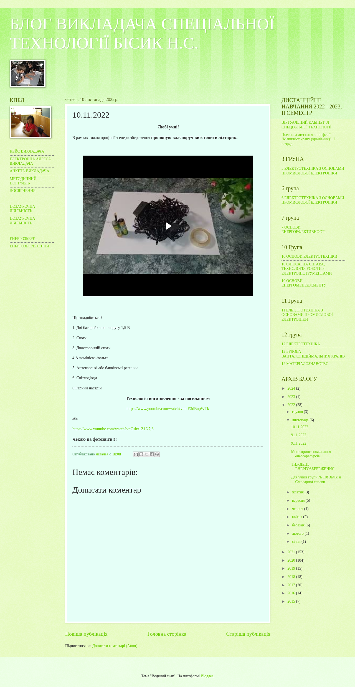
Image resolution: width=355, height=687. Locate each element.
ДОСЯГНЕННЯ (23, 191)
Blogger (207, 676)
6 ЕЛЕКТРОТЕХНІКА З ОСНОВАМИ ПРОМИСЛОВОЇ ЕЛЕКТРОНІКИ (313, 200)
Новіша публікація (86, 634)
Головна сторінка (166, 634)
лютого (298, 533)
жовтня (298, 492)
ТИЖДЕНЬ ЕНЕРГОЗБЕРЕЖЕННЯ (312, 466)
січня (296, 541)
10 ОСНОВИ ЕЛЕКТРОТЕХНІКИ (309, 256)
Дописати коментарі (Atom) (114, 646)
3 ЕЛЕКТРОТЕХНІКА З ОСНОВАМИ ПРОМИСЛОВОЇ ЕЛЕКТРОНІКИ (313, 170)
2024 (291, 388)
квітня (297, 517)
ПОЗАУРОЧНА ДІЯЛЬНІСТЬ (22, 208)
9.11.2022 (298, 435)
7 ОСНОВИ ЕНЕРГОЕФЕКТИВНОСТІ (304, 229)
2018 (291, 577)
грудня (298, 412)
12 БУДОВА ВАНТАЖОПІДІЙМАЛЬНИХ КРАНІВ (313, 353)
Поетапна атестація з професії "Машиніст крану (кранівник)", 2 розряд (308, 139)
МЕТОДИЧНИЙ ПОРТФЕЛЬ (23, 181)
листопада (301, 420)
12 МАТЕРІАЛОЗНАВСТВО (305, 364)
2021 (291, 552)
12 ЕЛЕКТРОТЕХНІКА (301, 344)
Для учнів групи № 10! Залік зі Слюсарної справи (316, 479)
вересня (299, 500)
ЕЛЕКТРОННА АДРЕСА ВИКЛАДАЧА (30, 161)
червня (298, 509)
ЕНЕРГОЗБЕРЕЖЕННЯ (29, 246)
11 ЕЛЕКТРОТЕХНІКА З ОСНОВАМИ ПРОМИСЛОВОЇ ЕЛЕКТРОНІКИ (307, 314)
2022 (291, 405)
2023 (291, 397)
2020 (291, 560)
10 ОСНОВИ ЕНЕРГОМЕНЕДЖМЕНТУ (304, 283)
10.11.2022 (299, 427)
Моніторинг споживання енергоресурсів (311, 454)
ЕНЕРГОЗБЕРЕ (22, 239)
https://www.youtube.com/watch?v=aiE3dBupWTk (167, 408)
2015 (291, 601)
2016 (291, 593)
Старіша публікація (248, 634)
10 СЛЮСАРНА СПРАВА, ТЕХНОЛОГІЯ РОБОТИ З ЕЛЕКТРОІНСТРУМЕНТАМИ (307, 268)
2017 (291, 585)
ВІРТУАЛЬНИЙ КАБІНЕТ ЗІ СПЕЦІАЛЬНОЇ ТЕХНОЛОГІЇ (306, 124)
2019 (291, 568)
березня (299, 525)
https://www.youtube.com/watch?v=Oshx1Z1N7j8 (113, 429)
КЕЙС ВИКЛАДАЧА (27, 151)
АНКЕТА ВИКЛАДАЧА (29, 171)
